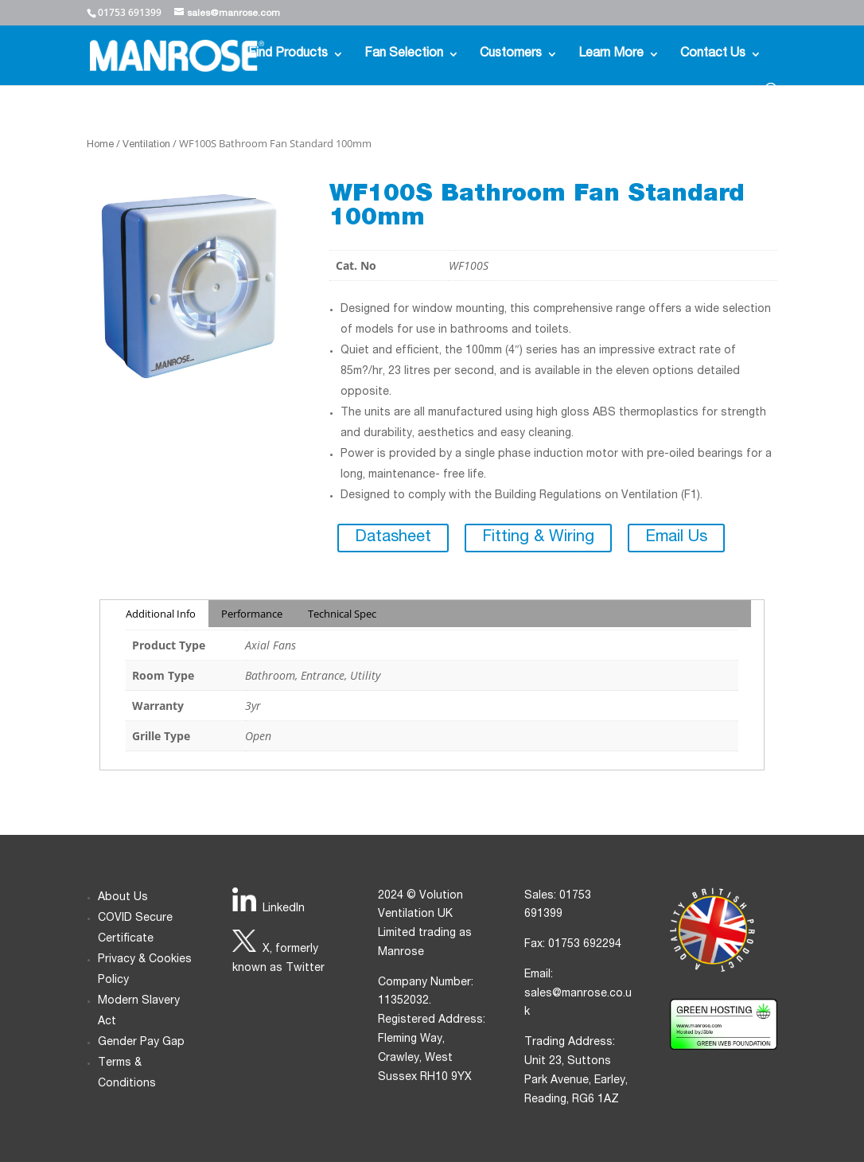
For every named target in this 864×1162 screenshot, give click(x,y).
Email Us (676, 538)
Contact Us (712, 54)
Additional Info (161, 613)
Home (100, 145)
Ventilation (146, 145)
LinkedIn (284, 908)
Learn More (611, 54)
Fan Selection (403, 54)
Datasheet (393, 538)
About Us (123, 897)
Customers (511, 54)
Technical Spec (342, 613)
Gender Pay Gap (141, 1042)
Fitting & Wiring (538, 538)
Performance (251, 613)
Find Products (288, 54)
